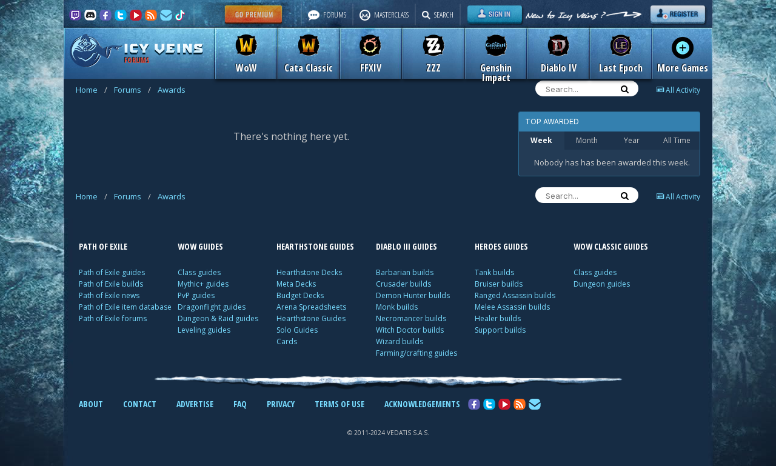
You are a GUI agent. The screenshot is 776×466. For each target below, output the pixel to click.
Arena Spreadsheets (311, 307)
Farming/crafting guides (416, 353)
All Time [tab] (677, 140)
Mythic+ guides (203, 284)
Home (91, 89)
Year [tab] (632, 140)
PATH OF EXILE (103, 246)
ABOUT (91, 404)
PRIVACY (281, 404)
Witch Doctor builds (410, 330)
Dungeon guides (602, 284)
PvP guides (196, 295)
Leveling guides (204, 330)
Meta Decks (296, 284)
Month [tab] (587, 140)
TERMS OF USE (339, 404)
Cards (286, 341)
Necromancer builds (411, 318)
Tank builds (494, 272)
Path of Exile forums (113, 318)
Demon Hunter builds (413, 295)
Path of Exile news (109, 295)
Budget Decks (300, 295)
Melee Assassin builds (512, 307)
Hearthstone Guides (311, 318)
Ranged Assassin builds (515, 295)
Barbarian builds (404, 272)
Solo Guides (297, 330)
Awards (172, 89)
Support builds (500, 330)
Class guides (199, 272)
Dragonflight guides (212, 307)
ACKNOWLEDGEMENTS (422, 404)
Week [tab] (541, 140)
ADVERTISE (194, 404)
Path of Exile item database (125, 307)
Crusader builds (403, 284)
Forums (132, 89)
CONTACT (139, 404)
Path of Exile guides (112, 272)
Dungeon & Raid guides (218, 318)
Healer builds (498, 318)
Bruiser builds (499, 284)
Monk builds (397, 307)
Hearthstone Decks (309, 272)
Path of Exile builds (111, 284)
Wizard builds (399, 341)
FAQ (240, 404)
